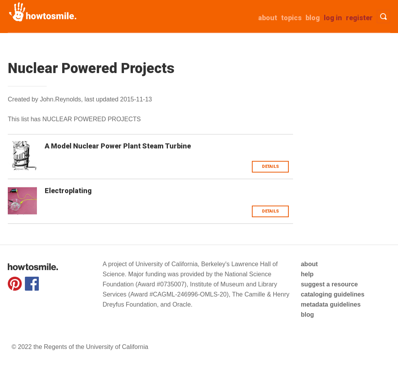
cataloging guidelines (333, 294)
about (267, 18)
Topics (291, 18)
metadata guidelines (331, 304)
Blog (312, 18)
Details (270, 166)
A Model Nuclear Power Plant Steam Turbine (118, 146)
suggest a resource (329, 284)
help (307, 274)
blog (307, 314)
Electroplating (68, 191)
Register (359, 18)
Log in (333, 18)
